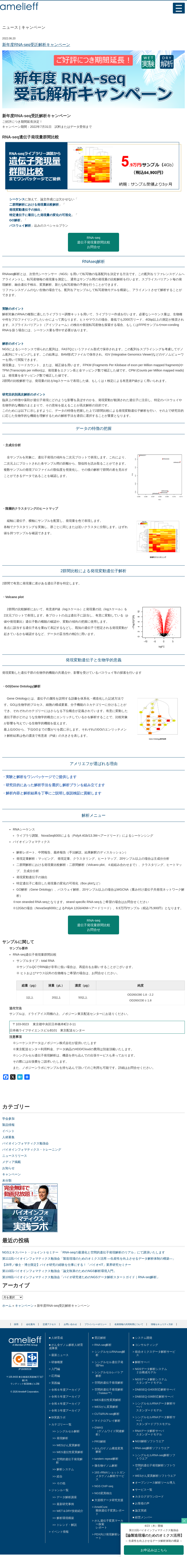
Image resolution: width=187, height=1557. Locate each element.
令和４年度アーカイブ (65, 1403)
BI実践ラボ (58, 1417)
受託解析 (100, 1337)
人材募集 (8, 1137)
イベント (8, 1131)
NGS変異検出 (103, 1493)
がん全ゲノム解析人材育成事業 (66, 1346)
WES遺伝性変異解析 (70, 1452)
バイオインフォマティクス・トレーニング (31, 1149)
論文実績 (141, 1510)
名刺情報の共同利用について (128, 1324)
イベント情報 (60, 1531)
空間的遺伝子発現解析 (69, 1461)
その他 (61, 1483)
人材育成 (57, 1337)
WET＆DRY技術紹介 (70, 1511)
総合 (59, 1476)
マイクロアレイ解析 (107, 1420)
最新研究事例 (65, 1504)
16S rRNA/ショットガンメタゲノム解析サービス (109, 1476)
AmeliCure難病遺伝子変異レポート (109, 1510)
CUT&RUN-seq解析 (107, 1413)
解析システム (65, 1469)
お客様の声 (142, 1503)
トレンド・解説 (67, 1524)
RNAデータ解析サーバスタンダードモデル (149, 1432)
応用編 (55, 1375)
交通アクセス (49, 1324)
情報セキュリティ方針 (162, 1324)
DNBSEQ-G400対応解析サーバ (155, 1389)
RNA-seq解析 (103, 1345)
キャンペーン (11, 1174)
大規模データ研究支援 (108, 1500)
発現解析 (62, 1438)
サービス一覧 (143, 1489)
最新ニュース (60, 1355)
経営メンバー (143, 1517)
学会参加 (8, 1118)
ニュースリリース (14, 1155)
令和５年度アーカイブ (65, 1396)
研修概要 (57, 1362)
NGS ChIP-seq (103, 1486)
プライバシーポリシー (96, 1324)
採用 (16, 1324)
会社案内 (30, 1324)
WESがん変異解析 (68, 1445)
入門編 (55, 1369)
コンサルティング (146, 1345)
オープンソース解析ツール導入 (155, 1482)
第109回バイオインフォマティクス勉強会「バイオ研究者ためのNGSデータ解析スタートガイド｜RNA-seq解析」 (81, 1277)
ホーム (7, 1305)
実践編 (55, 1383)
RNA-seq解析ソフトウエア (152, 1448)
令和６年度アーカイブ (65, 1389)
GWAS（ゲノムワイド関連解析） (109, 1431)
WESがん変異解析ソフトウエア (155, 1475)
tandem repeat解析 (106, 1458)
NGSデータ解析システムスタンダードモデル (151, 1381)
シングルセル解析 (68, 1431)
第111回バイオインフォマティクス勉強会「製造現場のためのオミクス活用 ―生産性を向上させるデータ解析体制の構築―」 (88, 1258)
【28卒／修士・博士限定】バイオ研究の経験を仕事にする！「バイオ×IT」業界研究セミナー (66, 1264)
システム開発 (143, 1337)
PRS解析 (100, 1441)
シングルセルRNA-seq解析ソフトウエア (155, 1457)
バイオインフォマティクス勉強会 (25, 1143)
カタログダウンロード (149, 1496)
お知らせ (8, 1168)
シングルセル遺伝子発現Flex (108, 1363)
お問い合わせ (70, 1324)
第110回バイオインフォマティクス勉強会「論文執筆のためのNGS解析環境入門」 (59, 1271)
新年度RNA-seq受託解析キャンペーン (36, 44)
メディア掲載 (11, 1162)
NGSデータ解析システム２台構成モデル (151, 1370)
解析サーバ (142, 1362)
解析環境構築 (65, 1518)
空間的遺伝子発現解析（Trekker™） (108, 1391)
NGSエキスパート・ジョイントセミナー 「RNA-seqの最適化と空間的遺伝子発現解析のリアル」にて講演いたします (83, 1252)
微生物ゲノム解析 (106, 1465)
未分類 (7, 1180)
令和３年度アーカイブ (65, 1410)
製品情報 (8, 1125)
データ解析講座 (67, 1497)
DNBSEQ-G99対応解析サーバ (154, 1396)
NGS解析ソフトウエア (149, 1441)
